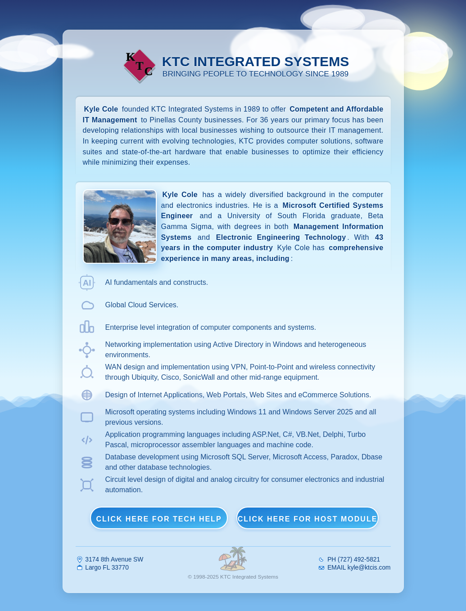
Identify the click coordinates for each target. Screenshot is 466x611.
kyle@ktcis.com (369, 567)
